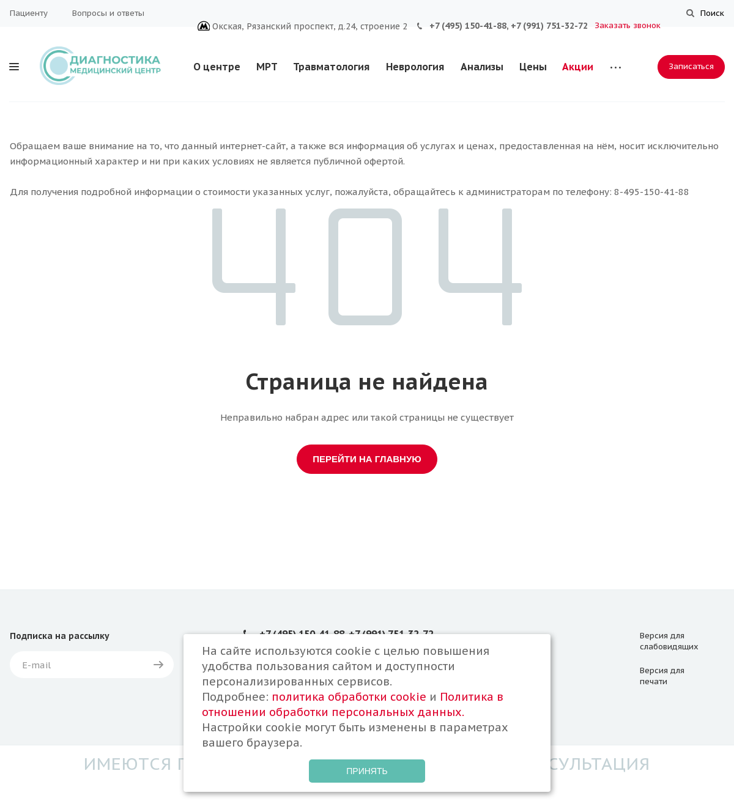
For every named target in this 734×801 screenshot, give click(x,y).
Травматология (331, 67)
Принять (366, 771)
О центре (216, 67)
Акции (577, 67)
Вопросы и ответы (108, 13)
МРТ (267, 67)
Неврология (415, 67)
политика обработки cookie (349, 697)
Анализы (482, 67)
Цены (533, 67)
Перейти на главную (367, 459)
